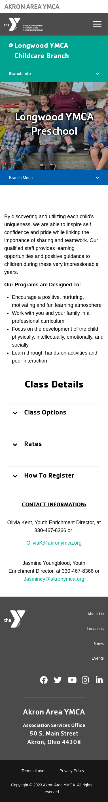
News (99, 643)
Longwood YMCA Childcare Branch (41, 50)
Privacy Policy (72, 770)
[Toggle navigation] (97, 24)
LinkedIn (103, 680)
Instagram (89, 680)
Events (98, 658)
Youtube (72, 680)
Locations (95, 628)
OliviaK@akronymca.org (53, 543)
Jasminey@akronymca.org (54, 579)
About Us (95, 614)
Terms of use (33, 770)
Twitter (58, 680)
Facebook (44, 680)
